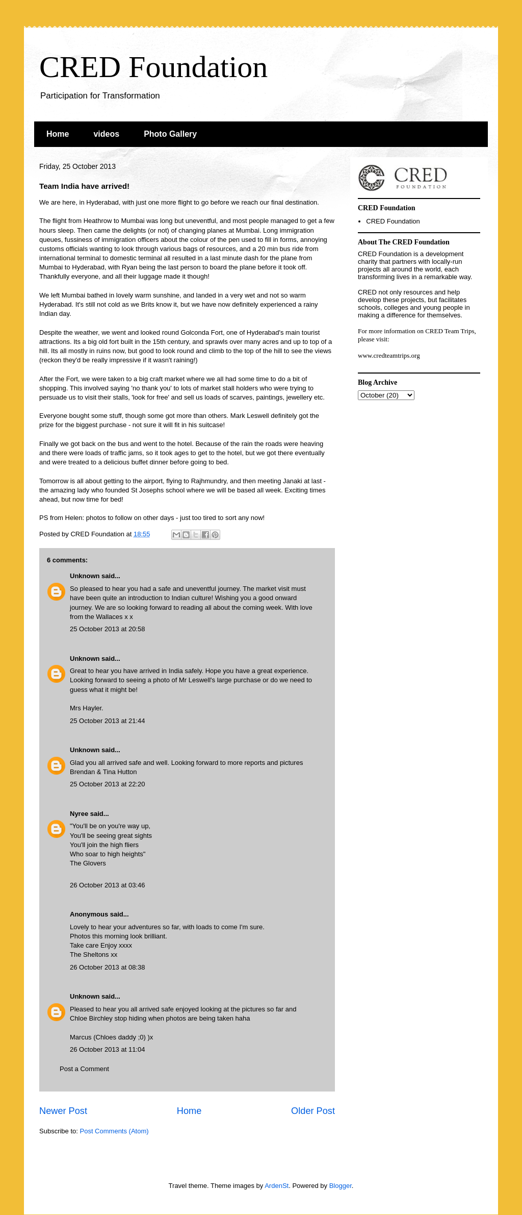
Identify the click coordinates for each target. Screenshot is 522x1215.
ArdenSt (277, 1185)
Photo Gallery (170, 134)
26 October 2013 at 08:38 (107, 967)
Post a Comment (84, 1069)
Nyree (79, 813)
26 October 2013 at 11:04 (107, 1049)
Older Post (313, 1111)
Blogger (340, 1185)
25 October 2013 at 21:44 (107, 721)
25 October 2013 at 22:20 (107, 784)
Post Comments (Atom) (114, 1131)
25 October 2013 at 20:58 (107, 629)
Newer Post (63, 1111)
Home (57, 134)
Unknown (85, 576)
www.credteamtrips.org (389, 355)
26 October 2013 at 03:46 (107, 885)
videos (106, 134)
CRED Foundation (153, 67)
